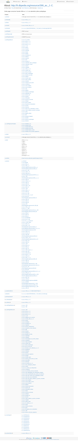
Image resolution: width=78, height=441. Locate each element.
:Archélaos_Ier (26, 55)
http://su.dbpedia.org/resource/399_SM (29, 258)
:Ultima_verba (26, 401)
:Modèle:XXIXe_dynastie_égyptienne (30, 131)
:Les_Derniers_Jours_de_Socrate (30, 370)
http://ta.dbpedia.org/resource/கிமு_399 (29, 263)
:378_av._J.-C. (26, 42)
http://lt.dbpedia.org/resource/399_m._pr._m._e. (31, 228)
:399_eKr (25, 191)
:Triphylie (25, 399)
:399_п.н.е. (26, 231)
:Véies (25, 111)
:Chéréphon (26, 340)
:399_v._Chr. (26, 185)
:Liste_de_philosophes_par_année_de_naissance (33, 373)
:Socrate (25, 105)
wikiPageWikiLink (9, 39)
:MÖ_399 (25, 269)
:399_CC (25, 182)
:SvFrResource (25, 415)
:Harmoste (25, 361)
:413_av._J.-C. (26, 312)
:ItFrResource (25, 425)
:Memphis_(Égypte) (27, 116)
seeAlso (7, 158)
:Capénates (26, 335)
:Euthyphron (26, 349)
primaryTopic (9, 433)
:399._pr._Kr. (26, 206)
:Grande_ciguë (26, 78)
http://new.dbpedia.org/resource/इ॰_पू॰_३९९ (30, 239)
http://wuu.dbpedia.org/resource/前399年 (29, 280)
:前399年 (25, 281)
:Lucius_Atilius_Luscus (28, 381)
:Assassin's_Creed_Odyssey (29, 328)
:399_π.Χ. (25, 187)
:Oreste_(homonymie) (27, 386)
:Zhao (24, 407)
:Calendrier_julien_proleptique (29, 62)
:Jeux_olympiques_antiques (29, 364)
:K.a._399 (25, 193)
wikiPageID (7, 31)
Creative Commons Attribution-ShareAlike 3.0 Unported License (49, 439)
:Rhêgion (25, 101)
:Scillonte (25, 393)
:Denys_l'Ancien (26, 71)
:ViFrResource (25, 419)
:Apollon (25, 53)
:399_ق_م (25, 165)
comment (7, 137)
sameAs (7, 161)
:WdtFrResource (26, 430)
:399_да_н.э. (26, 173)
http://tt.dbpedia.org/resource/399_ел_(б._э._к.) (31, 271)
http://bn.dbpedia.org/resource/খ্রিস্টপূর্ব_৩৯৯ (30, 174)
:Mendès (25, 117)
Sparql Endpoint (70, 1)
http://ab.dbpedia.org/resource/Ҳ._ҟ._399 (30, 283)
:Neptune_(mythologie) (28, 91)
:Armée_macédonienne (28, 326)
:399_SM (25, 234)
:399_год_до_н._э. (27, 249)
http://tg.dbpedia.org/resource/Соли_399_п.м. (30, 265)
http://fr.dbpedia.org (25, 7)
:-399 (24, 176)
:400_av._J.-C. (26, 22)
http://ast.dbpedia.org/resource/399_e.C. (29, 168)
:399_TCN (25, 277)
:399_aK (25, 213)
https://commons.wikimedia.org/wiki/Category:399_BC (32, 158)
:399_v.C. (25, 164)
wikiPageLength (8, 34)
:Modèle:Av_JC (26, 123)
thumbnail (7, 28)
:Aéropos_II (26, 61)
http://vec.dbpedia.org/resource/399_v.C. (29, 275)
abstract (7, 16)
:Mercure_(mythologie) (28, 119)
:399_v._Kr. (26, 171)
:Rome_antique (26, 102)
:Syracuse (25, 107)
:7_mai (25, 45)
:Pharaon (25, 96)
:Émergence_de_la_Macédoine (29, 409)
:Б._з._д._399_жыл (27, 220)
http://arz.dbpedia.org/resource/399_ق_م (30, 167)
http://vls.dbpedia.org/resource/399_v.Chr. (30, 284)
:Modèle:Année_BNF (27, 128)
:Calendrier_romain (27, 64)
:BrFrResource (25, 428)
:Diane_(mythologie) (27, 73)
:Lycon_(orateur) (26, 87)
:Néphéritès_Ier (26, 93)
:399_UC (25, 278)
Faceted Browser (61, 1)
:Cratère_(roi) (26, 70)
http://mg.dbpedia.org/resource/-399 (29, 229)
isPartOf (7, 25)
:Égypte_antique (26, 113)
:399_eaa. (25, 196)
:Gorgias (25, 355)
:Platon (25, 390)
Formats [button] (24, 1)
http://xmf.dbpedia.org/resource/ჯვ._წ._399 (30, 286)
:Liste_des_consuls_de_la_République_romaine (32, 375)
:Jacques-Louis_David (28, 82)
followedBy (7, 19)
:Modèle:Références (27, 126)
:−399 (24, 305)
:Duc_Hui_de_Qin (27, 346)
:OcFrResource (25, 416)
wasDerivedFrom (9, 290)
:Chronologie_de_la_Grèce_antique (30, 338)
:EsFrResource (25, 422)
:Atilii (24, 329)
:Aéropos (25, 331)
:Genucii (25, 352)
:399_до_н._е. (26, 272)
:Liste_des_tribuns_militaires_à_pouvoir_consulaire (33, 378)
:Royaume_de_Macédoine (28, 104)
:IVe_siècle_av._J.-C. (27, 363)
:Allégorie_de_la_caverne (28, 317)
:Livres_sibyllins (26, 85)
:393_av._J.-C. (26, 44)
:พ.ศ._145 (25, 266)
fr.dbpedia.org (40, 7)
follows (7, 22)
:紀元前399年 (26, 217)
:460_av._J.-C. (26, 314)
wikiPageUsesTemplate (10, 123)
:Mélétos (25, 90)
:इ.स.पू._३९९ (26, 232)
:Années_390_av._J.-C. (28, 25)
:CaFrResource (25, 418)
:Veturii (25, 404)
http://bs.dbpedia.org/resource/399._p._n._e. (30, 177)
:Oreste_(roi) (26, 94)
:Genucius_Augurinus (27, 354)
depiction (7, 293)
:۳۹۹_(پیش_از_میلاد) (27, 194)
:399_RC (25, 202)
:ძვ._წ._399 (26, 219)
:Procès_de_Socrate (27, 99)
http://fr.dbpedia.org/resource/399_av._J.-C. (32, 5)
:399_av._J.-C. (26, 68)
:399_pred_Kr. (26, 252)
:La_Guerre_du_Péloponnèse (29, 367)
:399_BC (24, 161)
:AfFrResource (25, 421)
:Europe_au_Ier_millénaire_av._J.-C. (30, 347)
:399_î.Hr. (25, 248)
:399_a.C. (25, 216)
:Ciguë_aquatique (27, 341)
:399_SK (25, 288)
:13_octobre (26, 39)
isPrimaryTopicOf (9, 296)
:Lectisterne (26, 84)
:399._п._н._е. (26, 257)
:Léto (24, 88)
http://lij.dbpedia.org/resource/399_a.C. (29, 226)
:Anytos (25, 52)
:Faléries (25, 76)
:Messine (25, 120)
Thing (12, 7)
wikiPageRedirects (10, 305)
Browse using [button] (16, 1)
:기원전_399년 (26, 222)
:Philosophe (26, 97)
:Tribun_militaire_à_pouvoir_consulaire (31, 110)
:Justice (25, 366)
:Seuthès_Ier (26, 395)
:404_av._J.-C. (26, 311)
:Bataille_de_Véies (27, 334)
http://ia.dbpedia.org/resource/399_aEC (29, 211)
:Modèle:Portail (26, 125)
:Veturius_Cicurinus (27, 406)
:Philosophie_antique (27, 389)
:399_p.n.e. (26, 245)
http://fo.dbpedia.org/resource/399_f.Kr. (29, 197)
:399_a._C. (26, 190)
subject (7, 134)
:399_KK (25, 262)
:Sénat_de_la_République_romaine (30, 108)
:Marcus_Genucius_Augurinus (29, 412)
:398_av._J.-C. (26, 19)
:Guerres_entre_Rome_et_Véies (29, 358)
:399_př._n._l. (26, 180)
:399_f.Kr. (25, 184)
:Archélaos (25, 321)
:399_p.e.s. (26, 255)
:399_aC (25, 179)
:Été (24, 114)
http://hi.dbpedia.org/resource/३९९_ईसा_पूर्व (30, 205)
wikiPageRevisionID (9, 36)
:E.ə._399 (25, 170)
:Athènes (25, 56)
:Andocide (25, 50)
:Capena (25, 65)
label (6, 140)
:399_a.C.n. (26, 223)
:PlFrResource (25, 427)
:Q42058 (25, 162)
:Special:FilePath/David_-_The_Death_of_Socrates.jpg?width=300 (36, 28)
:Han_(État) (26, 360)
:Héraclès (25, 81)
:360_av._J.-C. (26, 41)
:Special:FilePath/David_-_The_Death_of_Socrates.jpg (34, 293)
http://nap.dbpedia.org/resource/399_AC (29, 236)
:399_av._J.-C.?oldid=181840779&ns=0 (31, 290)
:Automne (25, 58)
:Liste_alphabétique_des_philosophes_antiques (32, 372)
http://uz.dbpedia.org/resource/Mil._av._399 (30, 274)
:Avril (24, 59)
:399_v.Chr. (26, 240)
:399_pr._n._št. (26, 254)
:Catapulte (25, 67)
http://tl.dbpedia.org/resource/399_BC (29, 268)
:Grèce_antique (26, 79)
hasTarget (8, 415)
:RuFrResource (25, 424)
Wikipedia (30, 439)
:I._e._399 (25, 208)
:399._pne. (26, 251)
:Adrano (25, 47)
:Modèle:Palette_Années (28, 129)
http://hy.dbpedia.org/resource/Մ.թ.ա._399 (30, 210)
